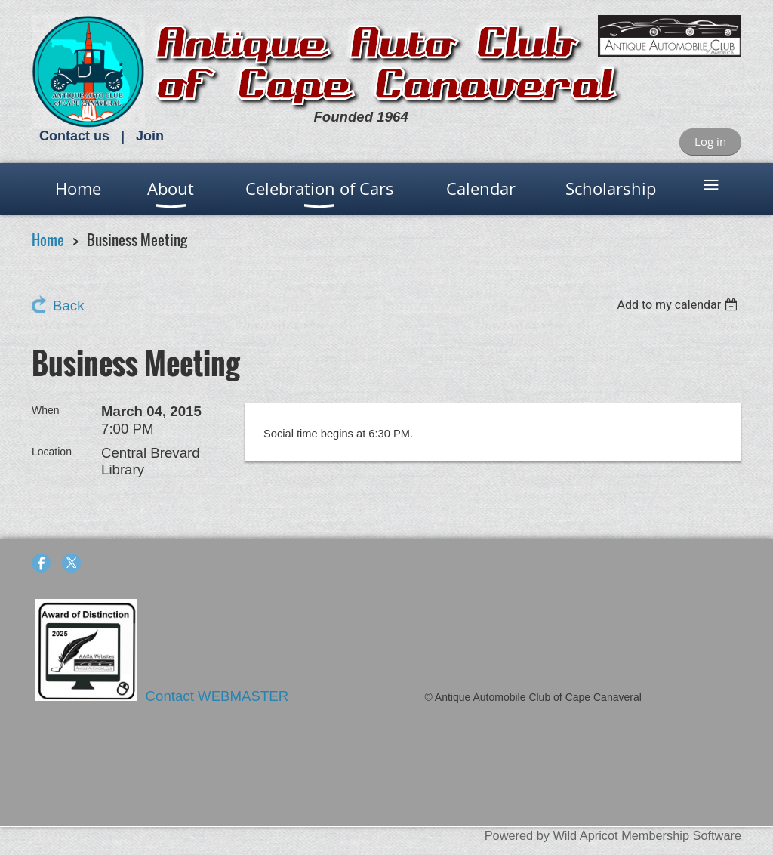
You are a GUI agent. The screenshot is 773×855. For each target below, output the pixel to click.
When (46, 410)
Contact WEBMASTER (219, 696)
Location (52, 452)
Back (68, 305)
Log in (710, 141)
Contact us (74, 136)
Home (48, 240)
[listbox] (679, 304)
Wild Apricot (585, 835)
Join (150, 136)
